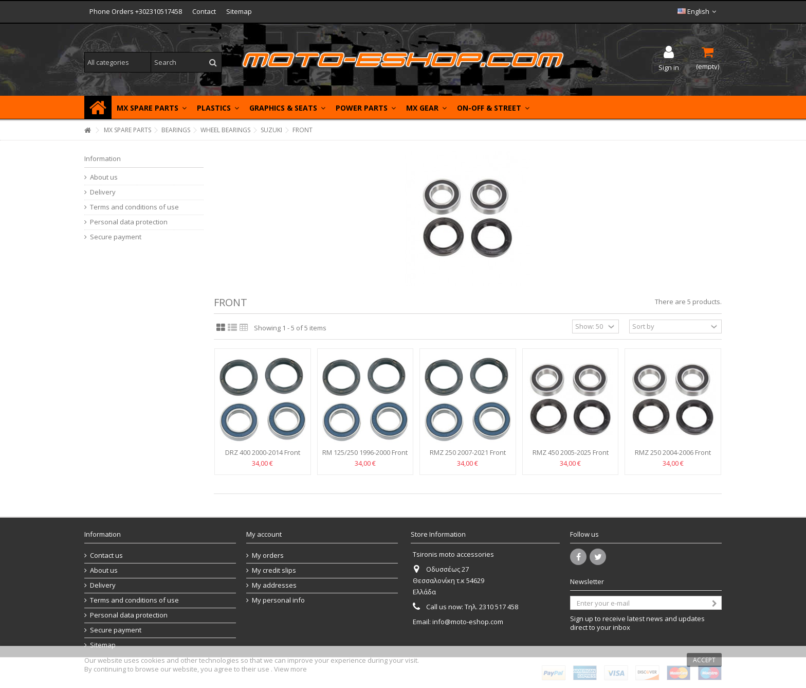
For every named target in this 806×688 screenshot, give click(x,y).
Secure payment (115, 237)
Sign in (668, 66)
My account (264, 534)
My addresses (274, 585)
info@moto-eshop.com (467, 621)
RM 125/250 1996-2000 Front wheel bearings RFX (365, 457)
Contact (204, 11)
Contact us (106, 555)
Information (102, 158)
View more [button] (290, 669)
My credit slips (274, 570)
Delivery (103, 192)
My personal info (278, 600)
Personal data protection (129, 222)
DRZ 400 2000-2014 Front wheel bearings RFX (262, 457)
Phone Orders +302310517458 (135, 11)
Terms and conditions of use (134, 207)
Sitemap (239, 11)
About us (104, 177)
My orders (268, 555)
